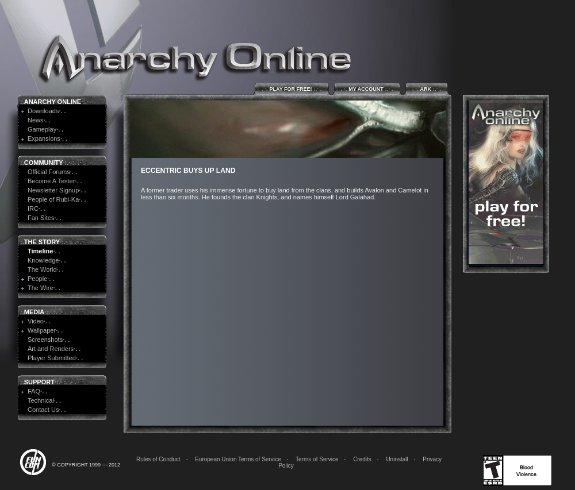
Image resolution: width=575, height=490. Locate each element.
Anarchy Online (52, 101)
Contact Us (43, 409)
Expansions (44, 138)
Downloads (43, 110)
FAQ (34, 391)
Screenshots (45, 339)
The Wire (40, 287)
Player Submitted (52, 357)
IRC (33, 208)
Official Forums (49, 171)
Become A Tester (51, 181)
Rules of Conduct (158, 459)
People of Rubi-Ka (53, 199)
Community (43, 162)
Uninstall (397, 459)
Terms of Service (317, 459)
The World (42, 269)
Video (36, 321)
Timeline (40, 251)
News (36, 120)
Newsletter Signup (53, 190)
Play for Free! (292, 89)
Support (39, 382)
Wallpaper (42, 330)
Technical (41, 400)
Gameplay (42, 129)
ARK (426, 89)
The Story (42, 241)
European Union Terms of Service (238, 459)
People (37, 278)
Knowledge (43, 260)
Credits (362, 459)
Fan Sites (41, 217)
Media (34, 311)
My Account (367, 89)
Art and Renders (51, 348)
